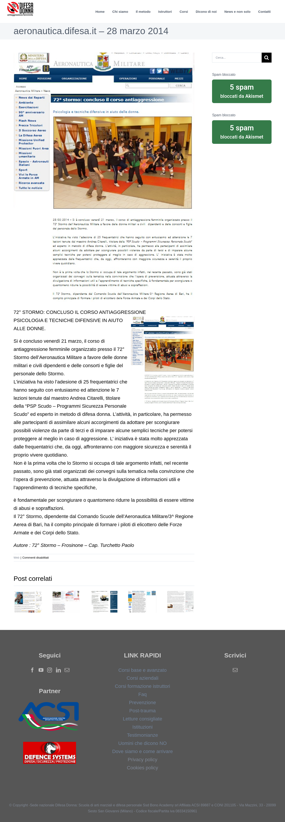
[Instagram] (49, 670)
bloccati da (242, 90)
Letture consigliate (142, 719)
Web (17, 557)
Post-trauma (142, 710)
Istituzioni (142, 727)
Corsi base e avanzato (142, 670)
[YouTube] (41, 670)
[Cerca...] (236, 58)
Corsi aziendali (142, 678)
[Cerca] (267, 58)
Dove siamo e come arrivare (142, 751)
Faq (142, 694)
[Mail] (67, 670)
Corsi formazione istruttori (142, 686)
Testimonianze (142, 735)
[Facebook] (32, 670)
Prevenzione (142, 702)
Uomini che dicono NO (142, 743)
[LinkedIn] (58, 670)
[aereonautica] (104, 177)
